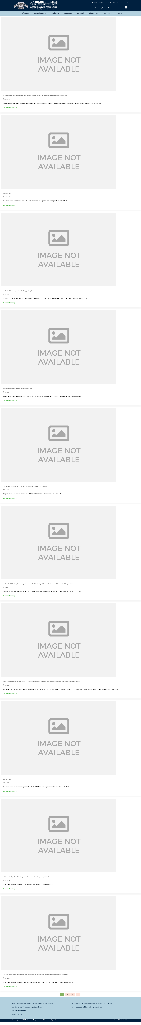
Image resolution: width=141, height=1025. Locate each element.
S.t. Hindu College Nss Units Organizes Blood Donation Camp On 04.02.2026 (26, 877)
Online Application (101, 8)
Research (80, 13)
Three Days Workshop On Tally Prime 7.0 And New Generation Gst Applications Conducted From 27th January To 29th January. (41, 682)
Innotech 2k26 (7, 193)
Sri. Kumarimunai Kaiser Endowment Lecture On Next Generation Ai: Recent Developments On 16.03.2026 (35, 96)
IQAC (126, 3)
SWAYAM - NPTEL (97, 3)
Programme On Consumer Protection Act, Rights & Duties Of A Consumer (25, 486)
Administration (40, 13)
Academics (55, 13)
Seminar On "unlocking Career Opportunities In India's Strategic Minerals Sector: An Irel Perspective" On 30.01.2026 (38, 584)
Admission (68, 13)
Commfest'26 (7, 779)
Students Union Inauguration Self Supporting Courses (19, 291)
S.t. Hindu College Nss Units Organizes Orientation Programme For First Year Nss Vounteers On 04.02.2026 (35, 975)
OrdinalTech (125, 1020)
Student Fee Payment (115, 8)
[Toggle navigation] (125, 7)
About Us (25, 13)
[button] (2, 1023)
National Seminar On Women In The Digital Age (17, 389)
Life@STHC (93, 13)
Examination (107, 13)
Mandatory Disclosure (117, 3)
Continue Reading (9, 107)
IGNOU (106, 3)
